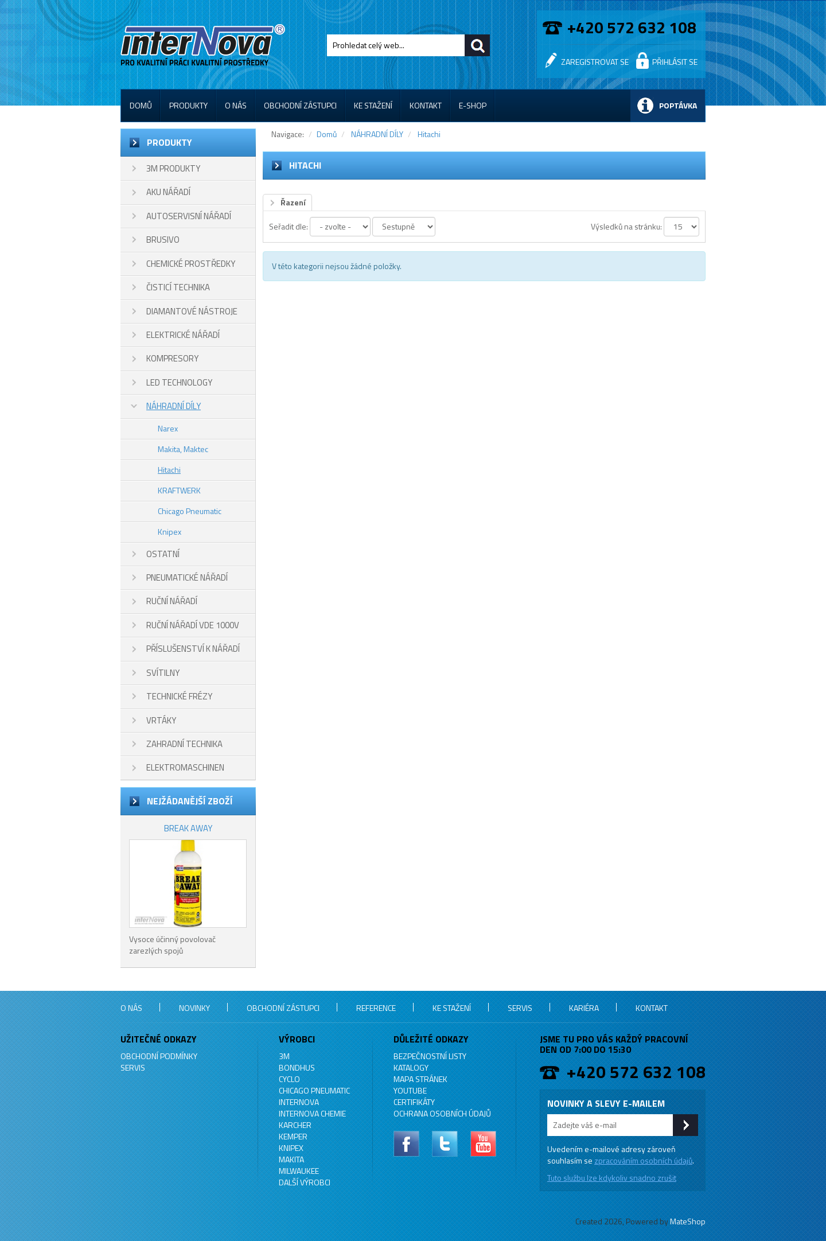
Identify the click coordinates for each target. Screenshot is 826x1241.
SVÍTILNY (163, 672)
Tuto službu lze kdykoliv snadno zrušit (611, 1178)
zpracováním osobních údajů (643, 1160)
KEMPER (293, 1136)
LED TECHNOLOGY (179, 382)
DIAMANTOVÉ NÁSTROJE (191, 311)
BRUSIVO (163, 239)
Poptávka (678, 105)
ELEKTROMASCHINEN (185, 767)
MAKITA (291, 1159)
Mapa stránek (420, 1079)
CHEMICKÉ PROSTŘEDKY (190, 263)
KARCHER (295, 1125)
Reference (376, 1008)
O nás (236, 105)
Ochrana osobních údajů (442, 1113)
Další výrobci (304, 1182)
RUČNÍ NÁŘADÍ (171, 601)
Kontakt (426, 105)
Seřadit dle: (288, 226)
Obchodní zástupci (300, 105)
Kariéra (584, 1008)
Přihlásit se (675, 62)
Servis (520, 1008)
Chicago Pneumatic (189, 511)
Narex (168, 428)
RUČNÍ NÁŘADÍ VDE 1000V (192, 625)
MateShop (688, 1221)
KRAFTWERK (179, 490)
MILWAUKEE (299, 1171)
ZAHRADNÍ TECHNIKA (184, 743)
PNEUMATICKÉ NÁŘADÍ (187, 577)
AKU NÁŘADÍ (168, 192)
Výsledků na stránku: (626, 226)
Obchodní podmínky (158, 1056)
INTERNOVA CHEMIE (312, 1113)
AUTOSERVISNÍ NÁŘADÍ (188, 216)
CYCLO (289, 1079)
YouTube (410, 1090)
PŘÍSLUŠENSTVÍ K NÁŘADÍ (193, 648)
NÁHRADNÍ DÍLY (173, 406)
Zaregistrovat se (595, 62)
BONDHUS (297, 1067)
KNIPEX (291, 1148)
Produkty (188, 105)
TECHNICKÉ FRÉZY (179, 696)
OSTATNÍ (163, 554)
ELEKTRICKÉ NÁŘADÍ (183, 334)
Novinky (194, 1008)
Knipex (169, 532)
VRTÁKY (161, 720)
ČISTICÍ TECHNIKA (178, 287)
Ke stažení (373, 105)
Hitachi (169, 470)
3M (284, 1056)
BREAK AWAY (188, 828)
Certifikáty (414, 1102)
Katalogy (410, 1067)
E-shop (472, 105)
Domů (141, 105)
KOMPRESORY (172, 358)
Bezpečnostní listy (429, 1056)
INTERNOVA (299, 1102)
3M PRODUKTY (173, 168)
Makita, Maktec (183, 449)
